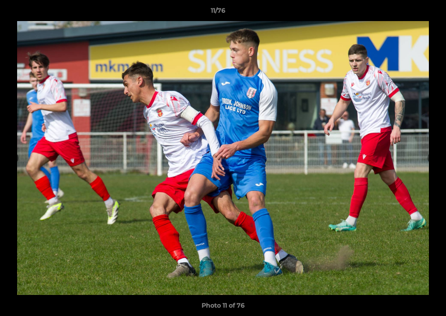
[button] (409, 13)
